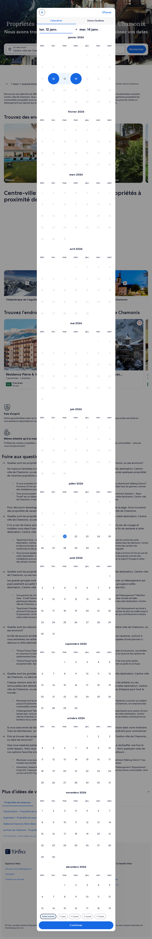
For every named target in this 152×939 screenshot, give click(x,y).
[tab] (56, 20)
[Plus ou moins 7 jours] (100, 916)
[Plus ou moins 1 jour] (63, 916)
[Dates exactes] (48, 916)
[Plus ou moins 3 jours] (87, 916)
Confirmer (76, 925)
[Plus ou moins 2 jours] (74, 916)
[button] (87, 55)
